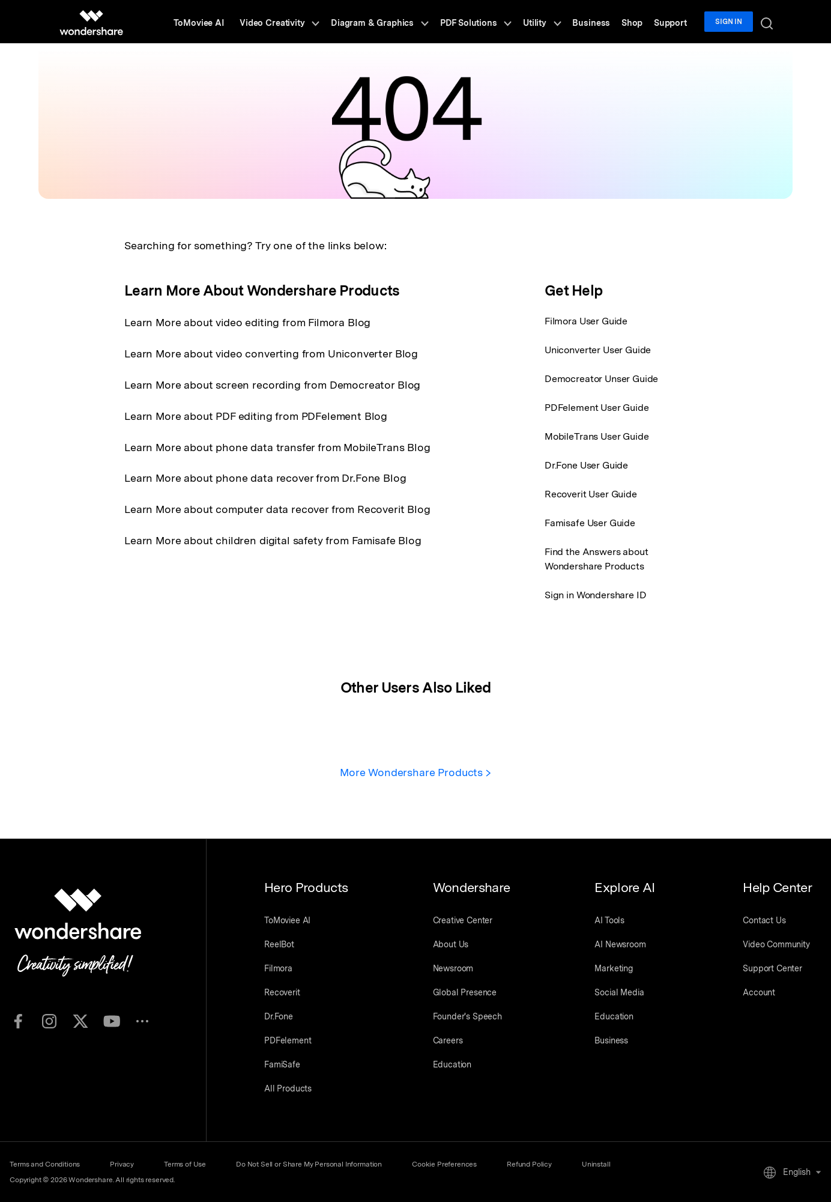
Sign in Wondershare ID (595, 595)
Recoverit (282, 992)
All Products (288, 1088)
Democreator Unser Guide (601, 378)
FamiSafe (282, 1064)
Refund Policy (535, 1163)
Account (759, 992)
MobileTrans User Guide (596, 436)
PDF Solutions (491, 21)
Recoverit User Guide (591, 494)
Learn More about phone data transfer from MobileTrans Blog (278, 445)
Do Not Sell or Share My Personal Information (312, 1163)
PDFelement (287, 1040)
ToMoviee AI (222, 21)
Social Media (619, 992)
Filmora (278, 968)
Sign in (731, 21)
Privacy (123, 1163)
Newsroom (453, 968)
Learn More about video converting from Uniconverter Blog (271, 353)
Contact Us (764, 919)
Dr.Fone (278, 1016)
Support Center (772, 968)
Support (674, 21)
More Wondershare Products (416, 772)
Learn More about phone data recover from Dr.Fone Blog (266, 475)
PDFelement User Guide (597, 407)
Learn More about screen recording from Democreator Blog (273, 383)
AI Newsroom (619, 944)
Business (600, 21)
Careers (448, 1040)
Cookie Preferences (449, 1163)
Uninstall (603, 1163)
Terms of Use (187, 1163)
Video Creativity (301, 21)
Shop (638, 21)
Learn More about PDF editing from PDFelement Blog (256, 414)
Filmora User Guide (586, 321)
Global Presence (465, 992)
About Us (451, 944)
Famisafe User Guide (590, 523)
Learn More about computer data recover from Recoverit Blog (278, 506)
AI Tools (609, 919)
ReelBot (279, 944)
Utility (554, 21)
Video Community (776, 944)
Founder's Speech (467, 1016)
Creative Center (463, 919)
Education (452, 1064)
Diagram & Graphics (399, 21)
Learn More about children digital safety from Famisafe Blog (273, 536)
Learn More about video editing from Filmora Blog (248, 322)
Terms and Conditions (45, 1163)
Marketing (613, 968)
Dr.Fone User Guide (586, 465)
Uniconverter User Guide (598, 350)
